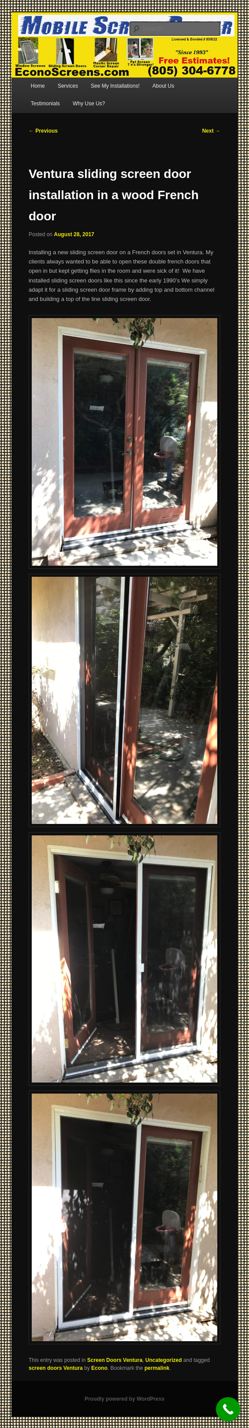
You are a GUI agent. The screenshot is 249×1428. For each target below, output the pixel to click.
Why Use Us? (89, 103)
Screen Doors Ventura (114, 1360)
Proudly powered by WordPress (124, 1399)
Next (211, 131)
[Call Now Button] (228, 1409)
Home (38, 86)
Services (68, 86)
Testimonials (45, 103)
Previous (43, 131)
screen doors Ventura (56, 1368)
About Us (163, 86)
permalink (157, 1368)
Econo (99, 1368)
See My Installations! (115, 86)
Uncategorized (163, 1360)
